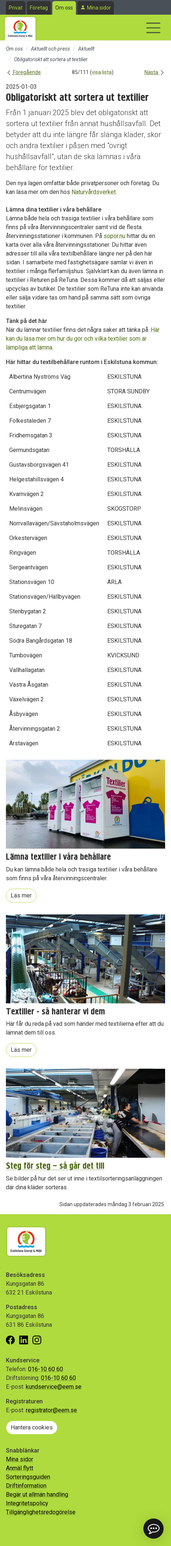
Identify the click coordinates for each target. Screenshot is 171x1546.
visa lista (102, 72)
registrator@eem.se (51, 1410)
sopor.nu (114, 235)
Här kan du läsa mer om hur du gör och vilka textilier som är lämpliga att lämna (83, 338)
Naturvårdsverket (93, 191)
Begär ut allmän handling (37, 1494)
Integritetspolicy (27, 1503)
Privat (15, 8)
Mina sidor (99, 8)
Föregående (23, 72)
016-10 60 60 (45, 1369)
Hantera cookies (32, 1427)
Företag (39, 8)
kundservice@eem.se (53, 1386)
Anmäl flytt (19, 1468)
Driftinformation (26, 1485)
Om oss (64, 8)
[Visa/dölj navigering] (153, 28)
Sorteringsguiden (28, 1476)
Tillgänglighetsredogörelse (41, 1512)
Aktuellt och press (50, 49)
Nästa (154, 72)
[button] (153, 1529)
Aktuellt (86, 49)
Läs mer (21, 895)
